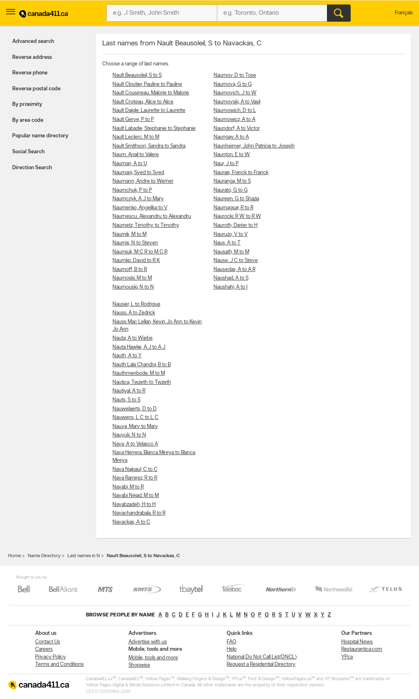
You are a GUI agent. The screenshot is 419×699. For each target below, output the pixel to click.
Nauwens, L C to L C (135, 417)
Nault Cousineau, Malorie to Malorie (151, 93)
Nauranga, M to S (232, 181)
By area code (27, 120)
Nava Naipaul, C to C (135, 469)
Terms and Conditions (59, 664)
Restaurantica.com (361, 649)
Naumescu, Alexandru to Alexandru (152, 216)
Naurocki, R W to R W (237, 216)
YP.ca (347, 657)
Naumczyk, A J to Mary (138, 199)
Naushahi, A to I (231, 287)
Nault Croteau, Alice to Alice (143, 102)
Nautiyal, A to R (129, 391)
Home (14, 555)
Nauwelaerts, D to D (135, 409)
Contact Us (47, 642)
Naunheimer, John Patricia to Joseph (254, 146)
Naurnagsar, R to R (233, 208)
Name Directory (44, 555)
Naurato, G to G (231, 190)
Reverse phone (29, 73)
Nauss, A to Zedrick (134, 313)
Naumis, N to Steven (135, 243)
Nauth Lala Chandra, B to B (142, 364)
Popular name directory (40, 136)
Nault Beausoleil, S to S (137, 75)
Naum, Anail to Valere (136, 154)
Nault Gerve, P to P (133, 119)
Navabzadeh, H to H (134, 504)
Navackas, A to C (131, 522)
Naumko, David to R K (136, 260)
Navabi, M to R (128, 487)
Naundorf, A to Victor (237, 128)
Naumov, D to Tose (235, 75)
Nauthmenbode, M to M (139, 373)
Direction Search (32, 167)
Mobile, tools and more (153, 658)
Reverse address (32, 57)
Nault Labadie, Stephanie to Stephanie (154, 128)
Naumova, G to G (233, 84)
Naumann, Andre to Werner (143, 181)
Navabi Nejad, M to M (136, 495)
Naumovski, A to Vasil (237, 102)
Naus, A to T (227, 243)
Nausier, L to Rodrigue (136, 304)
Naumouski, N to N (133, 287)
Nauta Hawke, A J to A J (139, 347)
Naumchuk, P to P (132, 190)
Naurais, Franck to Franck (241, 172)
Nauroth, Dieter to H (235, 225)
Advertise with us (147, 642)
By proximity (27, 104)
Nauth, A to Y (127, 355)
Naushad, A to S (231, 278)
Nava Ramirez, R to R (135, 478)
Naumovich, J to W (235, 93)
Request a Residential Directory (261, 664)
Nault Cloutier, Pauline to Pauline (147, 84)
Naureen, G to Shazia (236, 199)
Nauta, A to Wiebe (133, 338)
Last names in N (84, 555)
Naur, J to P (226, 163)
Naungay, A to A (231, 137)
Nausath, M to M (231, 252)
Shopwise (139, 665)
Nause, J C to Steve (236, 260)
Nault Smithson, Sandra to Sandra (149, 146)
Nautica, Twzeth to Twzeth (142, 382)
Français (404, 13)
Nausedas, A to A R (234, 269)
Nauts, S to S (126, 400)
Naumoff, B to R (130, 269)
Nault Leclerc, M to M (136, 137)
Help (232, 649)
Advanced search (33, 41)
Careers (44, 649)
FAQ (231, 642)
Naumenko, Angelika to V (140, 208)
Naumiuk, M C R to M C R (140, 252)
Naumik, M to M (129, 234)
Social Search (28, 152)
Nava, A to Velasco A (135, 444)
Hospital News (357, 642)
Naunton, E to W (232, 154)
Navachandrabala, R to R (139, 513)
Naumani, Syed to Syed (138, 172)
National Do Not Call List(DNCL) (262, 657)
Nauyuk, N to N (129, 435)
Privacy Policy (50, 657)
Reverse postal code (36, 89)
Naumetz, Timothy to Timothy (146, 225)
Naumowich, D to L (235, 110)
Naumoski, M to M (132, 278)
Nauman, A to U (130, 163)
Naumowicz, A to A (234, 119)
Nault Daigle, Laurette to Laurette (149, 110)
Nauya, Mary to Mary (135, 426)
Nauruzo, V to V (231, 234)
